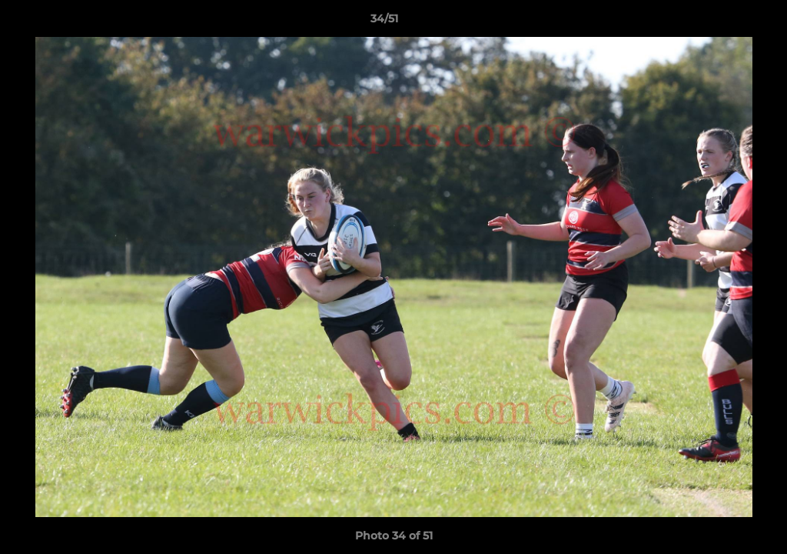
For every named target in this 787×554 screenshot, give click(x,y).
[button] (722, 22)
